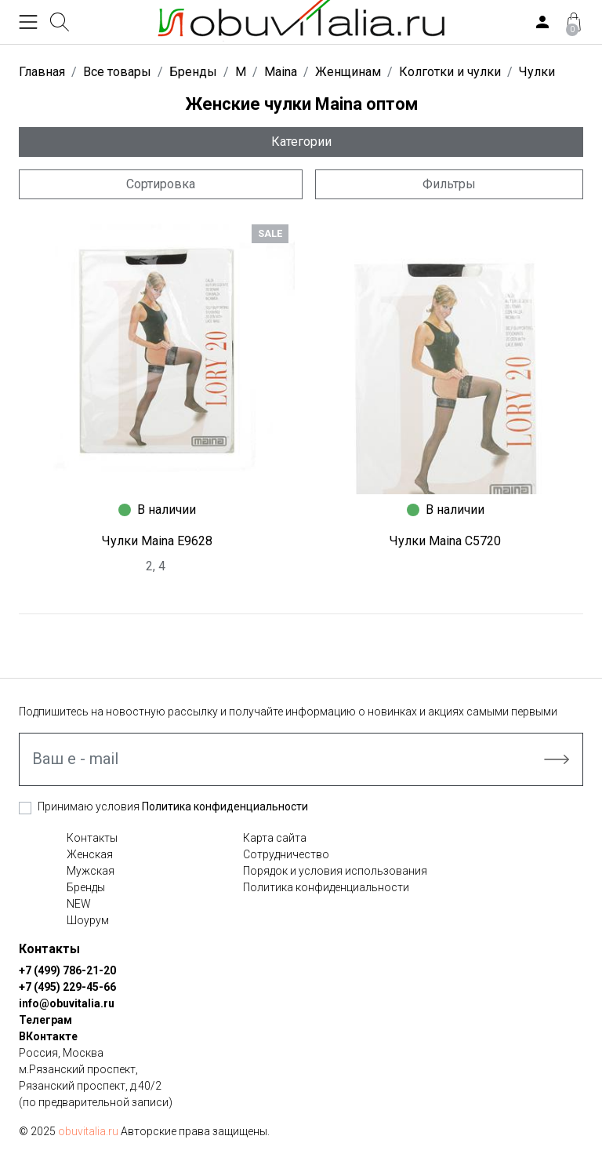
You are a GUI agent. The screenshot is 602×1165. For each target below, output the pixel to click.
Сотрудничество (286, 854)
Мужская (90, 871)
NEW (79, 903)
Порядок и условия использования (335, 871)
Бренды (86, 887)
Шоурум (88, 920)
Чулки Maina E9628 (157, 540)
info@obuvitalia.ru (66, 1003)
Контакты (92, 838)
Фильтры (449, 184)
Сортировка (160, 184)
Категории (301, 141)
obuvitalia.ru (88, 1131)
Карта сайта (274, 838)
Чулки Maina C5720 (445, 540)
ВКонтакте (48, 1036)
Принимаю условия (173, 806)
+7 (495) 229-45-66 (67, 987)
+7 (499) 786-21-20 (67, 970)
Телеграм (45, 1020)
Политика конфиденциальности (225, 806)
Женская (90, 854)
